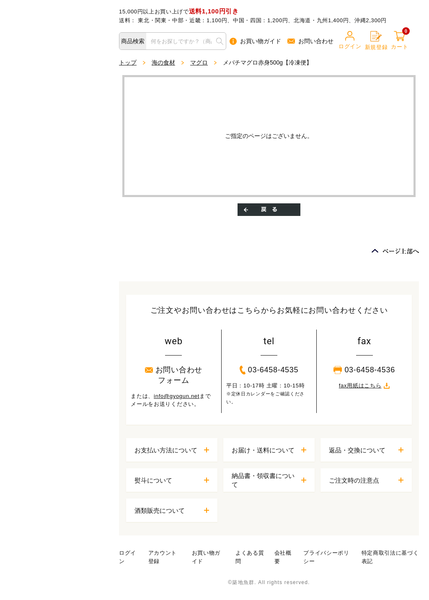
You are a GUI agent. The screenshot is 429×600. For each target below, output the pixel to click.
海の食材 (163, 62)
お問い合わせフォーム (173, 375)
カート (399, 40)
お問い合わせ (310, 41)
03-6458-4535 (269, 369)
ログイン (350, 40)
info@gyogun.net (176, 396)
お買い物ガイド (255, 41)
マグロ (199, 62)
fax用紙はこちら (364, 385)
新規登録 (376, 40)
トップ (128, 62)
